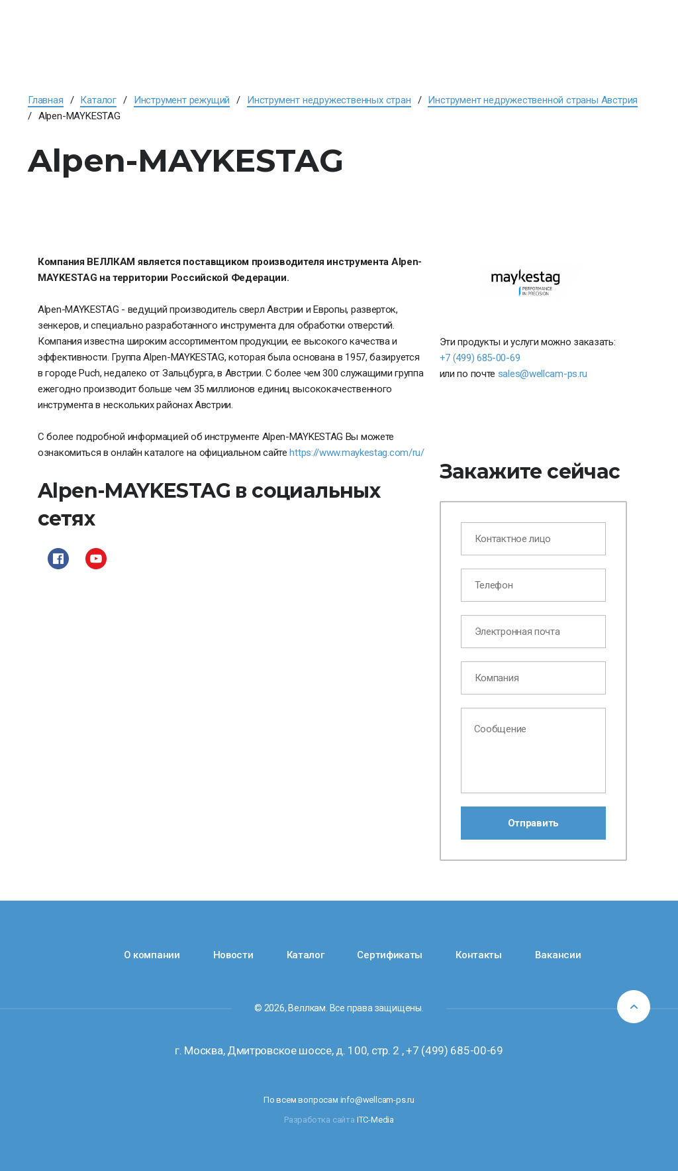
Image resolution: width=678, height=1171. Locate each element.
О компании (152, 955)
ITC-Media (375, 1120)
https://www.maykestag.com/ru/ (356, 453)
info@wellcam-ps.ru (377, 1100)
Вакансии (558, 955)
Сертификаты (389, 955)
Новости (233, 955)
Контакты (479, 955)
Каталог (305, 955)
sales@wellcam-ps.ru (542, 374)
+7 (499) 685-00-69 (480, 358)
